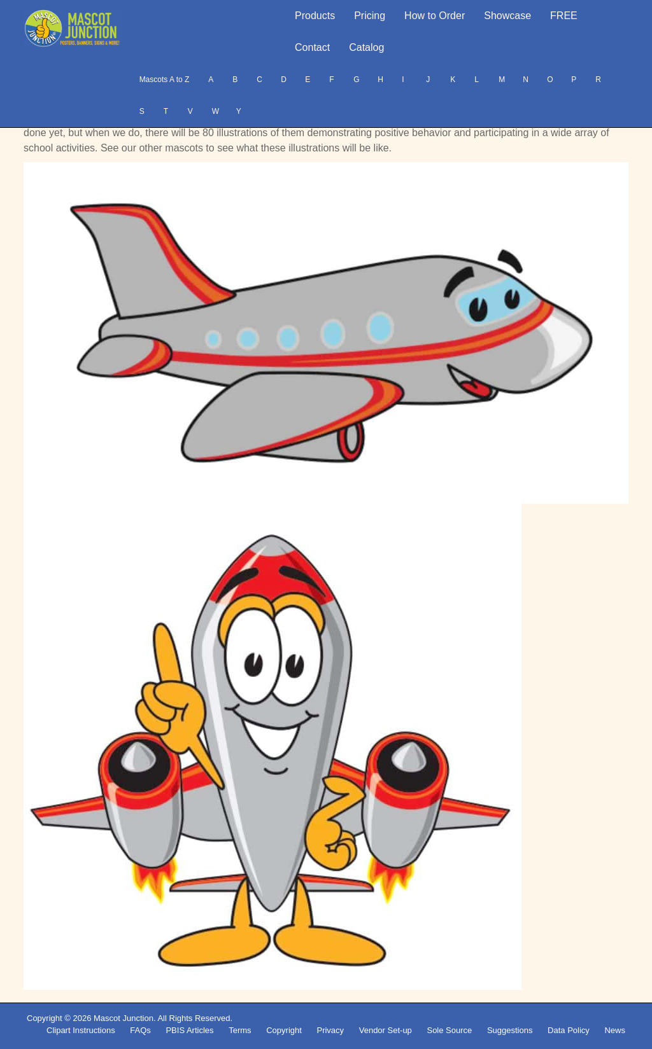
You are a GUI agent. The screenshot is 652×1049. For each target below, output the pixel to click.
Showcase (507, 15)
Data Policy (569, 1030)
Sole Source (449, 1030)
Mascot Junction (123, 1018)
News (614, 1030)
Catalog (366, 47)
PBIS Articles (189, 1030)
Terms (240, 1030)
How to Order (434, 15)
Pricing (369, 15)
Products (315, 15)
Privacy (330, 1030)
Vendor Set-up (385, 1030)
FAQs (140, 1030)
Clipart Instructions (80, 1030)
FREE (564, 15)
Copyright (284, 1030)
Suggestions (510, 1030)
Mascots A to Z (164, 79)
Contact (312, 47)
